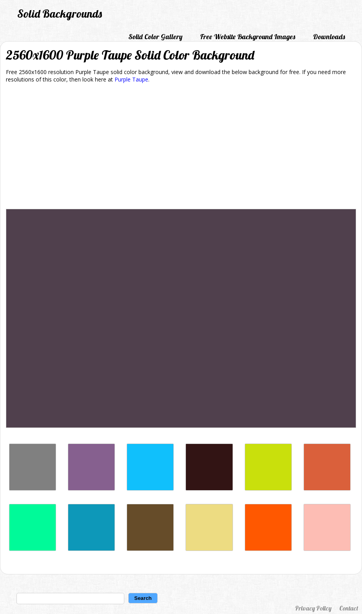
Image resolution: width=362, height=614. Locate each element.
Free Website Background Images (247, 36)
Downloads (329, 36)
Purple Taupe (131, 79)
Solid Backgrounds (59, 13)
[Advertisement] (181, 147)
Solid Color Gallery (155, 36)
